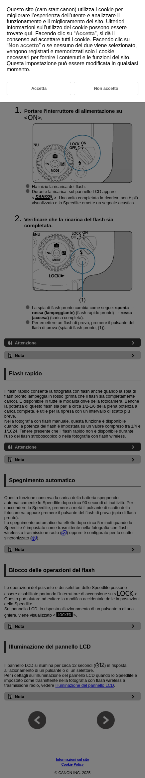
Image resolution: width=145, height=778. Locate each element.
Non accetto (23, 45)
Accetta (85, 33)
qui (28, 33)
